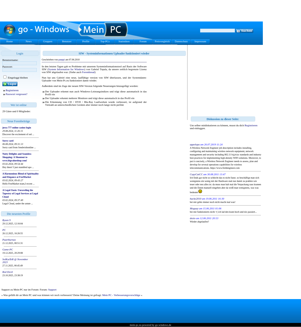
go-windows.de (163, 324)
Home (9, 41)
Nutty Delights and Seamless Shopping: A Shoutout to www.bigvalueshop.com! (16, 157)
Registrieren (12, 90)
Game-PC (7, 249)
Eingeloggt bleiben (17, 77)
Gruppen (47, 41)
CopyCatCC (196, 174)
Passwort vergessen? (16, 94)
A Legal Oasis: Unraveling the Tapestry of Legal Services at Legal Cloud (20, 193)
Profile (85, 41)
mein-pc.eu (135, 324)
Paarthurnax (9, 239)
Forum (143, 41)
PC (4, 229)
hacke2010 (195, 198)
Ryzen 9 (6, 220)
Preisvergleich (162, 41)
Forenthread (88, 72)
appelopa (195, 144)
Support (52, 289)
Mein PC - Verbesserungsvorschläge (121, 295)
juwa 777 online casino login (16, 127)
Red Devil (7, 271)
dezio (192, 218)
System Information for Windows (66, 69)
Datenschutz (181, 41)
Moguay (194, 208)
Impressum (200, 41)
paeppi (61, 59)
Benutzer (67, 41)
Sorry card (7, 140)
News (28, 41)
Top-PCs (104, 41)
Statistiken (124, 41)
